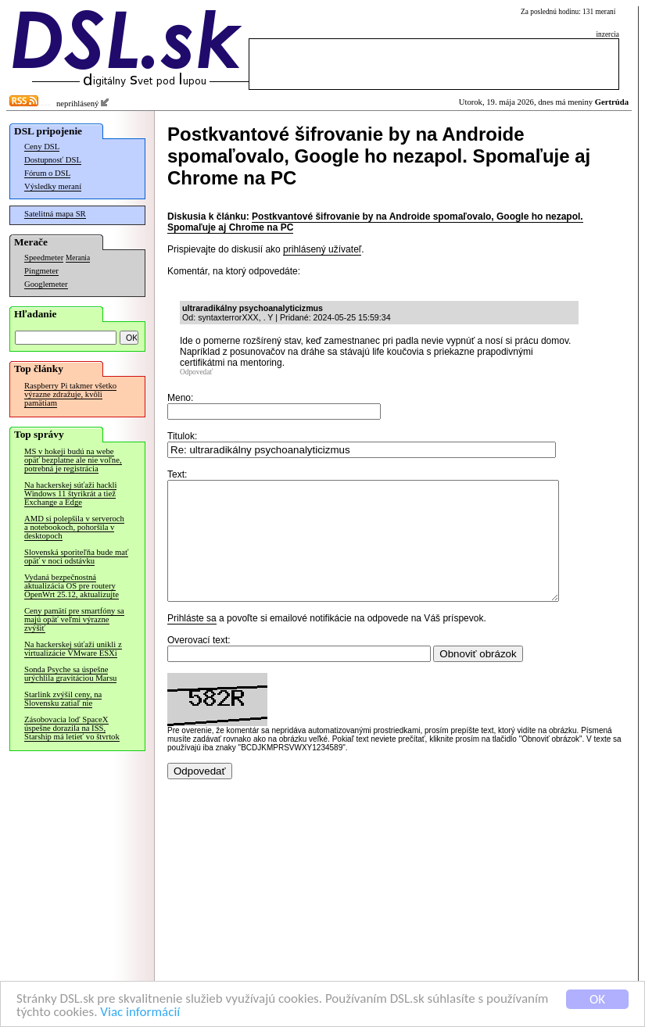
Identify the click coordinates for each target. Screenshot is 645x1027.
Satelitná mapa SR (55, 213)
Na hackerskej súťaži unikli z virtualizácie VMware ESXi (73, 648)
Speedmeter (43, 257)
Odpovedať (196, 372)
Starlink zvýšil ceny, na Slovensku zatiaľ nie (63, 698)
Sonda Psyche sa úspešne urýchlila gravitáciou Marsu (70, 673)
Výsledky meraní (52, 186)
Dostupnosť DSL (52, 160)
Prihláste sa (192, 641)
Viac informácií (140, 1012)
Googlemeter (46, 284)
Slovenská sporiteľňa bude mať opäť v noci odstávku (76, 556)
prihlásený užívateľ (322, 249)
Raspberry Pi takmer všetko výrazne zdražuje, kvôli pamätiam (70, 394)
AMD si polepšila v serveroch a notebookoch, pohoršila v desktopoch (74, 527)
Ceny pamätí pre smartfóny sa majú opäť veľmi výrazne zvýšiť (74, 619)
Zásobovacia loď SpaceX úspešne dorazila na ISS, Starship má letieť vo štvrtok (72, 728)
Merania (78, 258)
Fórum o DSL (47, 173)
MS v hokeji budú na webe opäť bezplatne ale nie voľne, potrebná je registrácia (73, 460)
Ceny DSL (41, 146)
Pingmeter (41, 271)
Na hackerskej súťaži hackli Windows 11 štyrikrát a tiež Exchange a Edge (70, 493)
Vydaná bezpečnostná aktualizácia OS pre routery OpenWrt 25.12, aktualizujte (71, 586)
